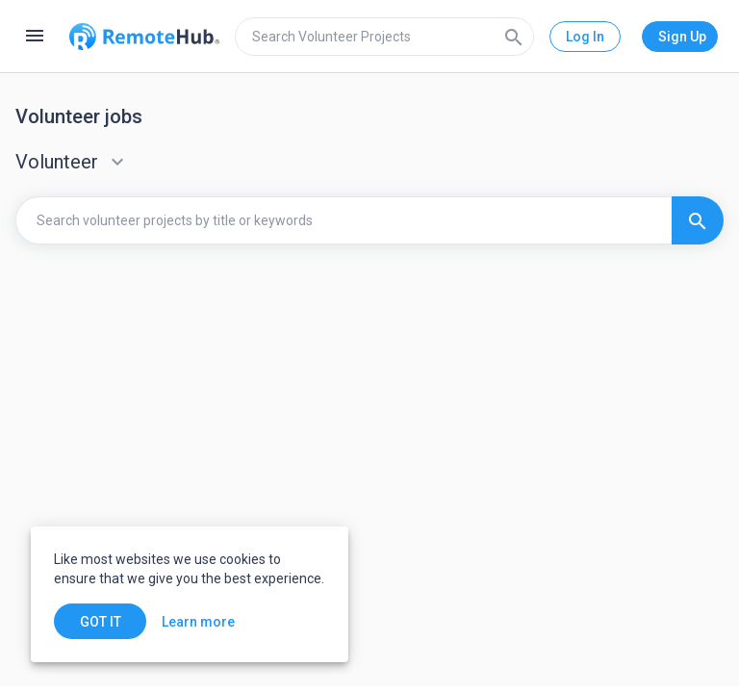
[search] (384, 36)
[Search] (514, 36)
